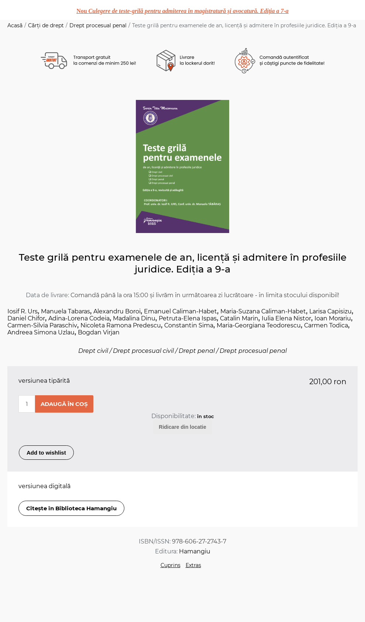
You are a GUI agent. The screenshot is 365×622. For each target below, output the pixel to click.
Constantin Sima (188, 325)
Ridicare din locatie (182, 427)
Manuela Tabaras (65, 311)
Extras (193, 565)
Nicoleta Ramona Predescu (120, 325)
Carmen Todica (326, 325)
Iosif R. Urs (22, 311)
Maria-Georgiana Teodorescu (259, 325)
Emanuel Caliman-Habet (180, 311)
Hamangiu (194, 551)
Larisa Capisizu (330, 311)
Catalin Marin (239, 318)
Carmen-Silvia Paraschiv (42, 325)
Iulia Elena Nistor (286, 318)
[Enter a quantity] (26, 404)
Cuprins (170, 565)
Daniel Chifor (26, 318)
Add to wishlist (46, 452)
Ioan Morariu (332, 318)
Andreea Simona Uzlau (41, 332)
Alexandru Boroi (117, 311)
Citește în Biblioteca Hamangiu (71, 508)
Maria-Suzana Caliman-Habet (263, 311)
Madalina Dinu (134, 318)
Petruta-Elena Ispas (188, 318)
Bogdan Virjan (99, 332)
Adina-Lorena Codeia (79, 318)
